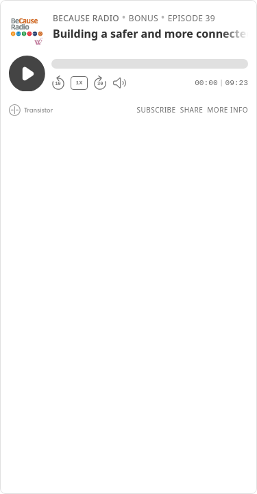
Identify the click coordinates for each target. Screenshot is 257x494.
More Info (227, 110)
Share (192, 110)
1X (79, 83)
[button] (149, 64)
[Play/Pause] (27, 27)
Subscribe (155, 110)
